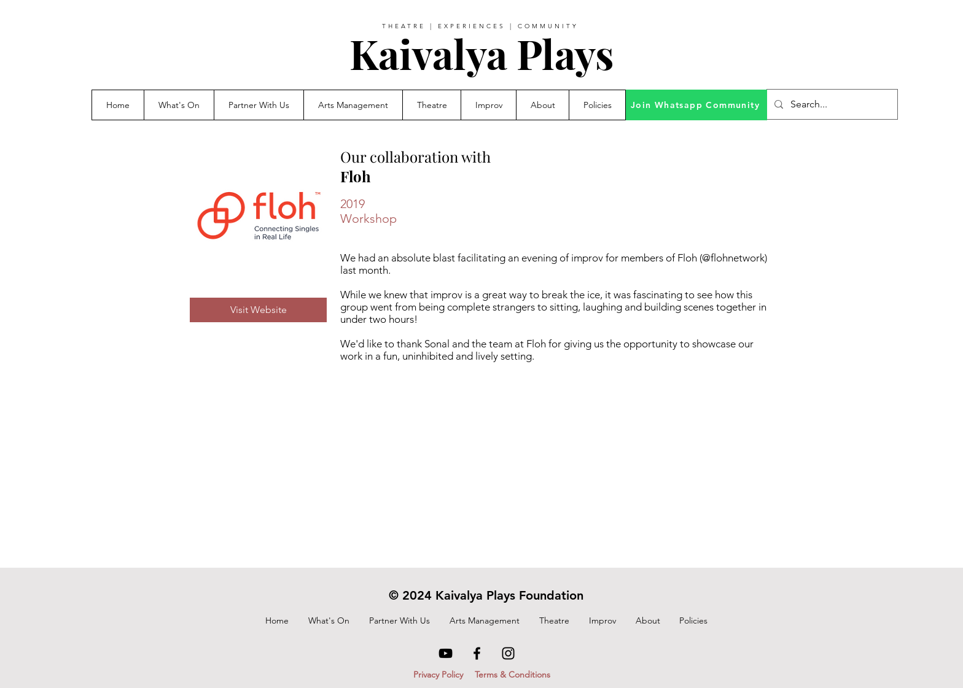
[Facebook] (477, 653)
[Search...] (830, 104)
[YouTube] (445, 653)
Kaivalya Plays (481, 53)
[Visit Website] (258, 310)
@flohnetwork (733, 258)
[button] (258, 105)
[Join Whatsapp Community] (696, 105)
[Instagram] (508, 653)
